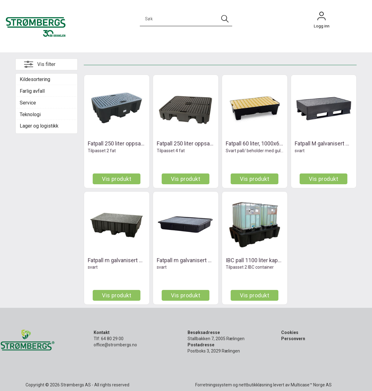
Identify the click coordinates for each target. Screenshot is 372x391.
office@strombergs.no (115, 344)
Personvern (293, 338)
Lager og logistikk (39, 126)
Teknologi (30, 114)
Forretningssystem (213, 384)
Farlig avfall (32, 91)
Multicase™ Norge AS (311, 384)
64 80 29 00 (112, 338)
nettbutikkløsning (255, 384)
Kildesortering (35, 79)
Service (28, 103)
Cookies (289, 332)
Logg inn (321, 17)
